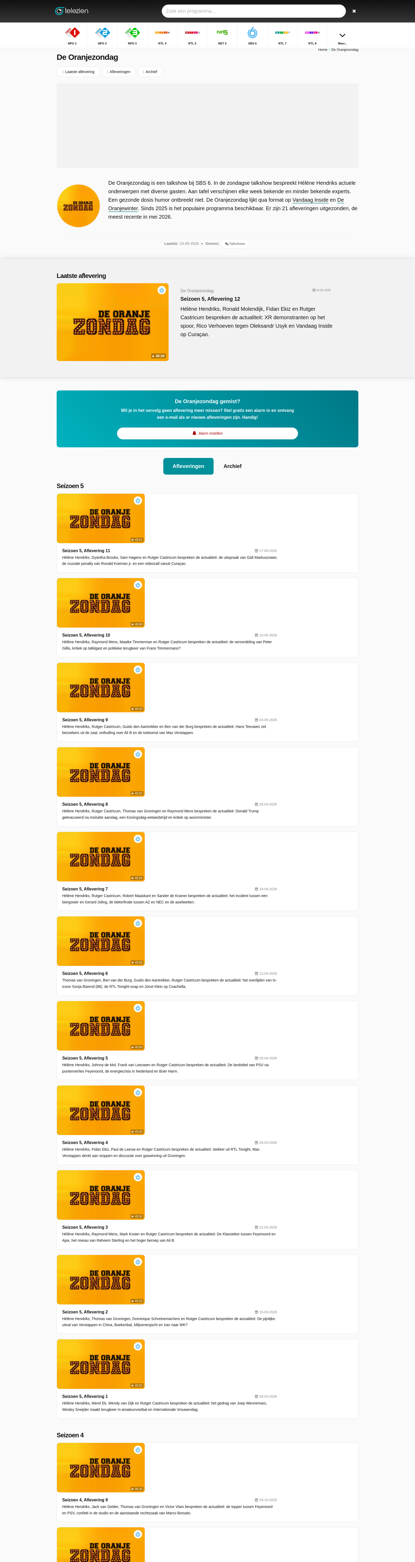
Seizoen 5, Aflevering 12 (199, 301)
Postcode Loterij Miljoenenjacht (314, 1464)
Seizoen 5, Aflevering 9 (161, 591)
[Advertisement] (207, 128)
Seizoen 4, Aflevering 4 (161, 1285)
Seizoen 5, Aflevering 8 (161, 640)
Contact (63, 1497)
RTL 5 (165, 1473)
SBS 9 (165, 1496)
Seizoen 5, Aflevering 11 (162, 495)
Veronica (227, 1488)
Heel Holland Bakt (304, 1487)
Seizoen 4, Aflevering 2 (161, 1381)
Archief (233, 460)
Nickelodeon (170, 1511)
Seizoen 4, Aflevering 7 (161, 1140)
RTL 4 (225, 1465)
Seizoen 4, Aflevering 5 (161, 1237)
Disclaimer (96, 1497)
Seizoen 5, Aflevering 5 (161, 784)
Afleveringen (188, 460)
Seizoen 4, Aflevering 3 (161, 1333)
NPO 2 (226, 1458)
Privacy (116, 1497)
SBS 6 (165, 1481)
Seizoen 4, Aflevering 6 (161, 1188)
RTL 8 (165, 1488)
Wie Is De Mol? (301, 1495)
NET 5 (225, 1473)
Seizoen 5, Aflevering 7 (161, 688)
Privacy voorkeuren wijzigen (81, 1507)
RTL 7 (225, 1481)
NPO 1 (165, 1458)
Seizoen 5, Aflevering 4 (161, 832)
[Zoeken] (352, 11)
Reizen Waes (300, 1479)
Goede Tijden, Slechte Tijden (312, 1456)
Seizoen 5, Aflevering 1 (161, 977)
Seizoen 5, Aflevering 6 (161, 736)
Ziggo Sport (230, 1504)
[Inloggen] (334, 11)
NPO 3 (165, 1465)
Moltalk (295, 1502)
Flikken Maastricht (304, 1472)
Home (322, 52)
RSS (131, 1497)
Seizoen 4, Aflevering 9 (161, 1044)
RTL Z (225, 1496)
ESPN (165, 1504)
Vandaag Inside (310, 202)
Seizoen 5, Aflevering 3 (161, 881)
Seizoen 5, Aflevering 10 (162, 543)
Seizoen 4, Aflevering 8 (161, 1092)
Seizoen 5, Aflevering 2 (161, 929)
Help (78, 1497)
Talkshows (235, 246)
